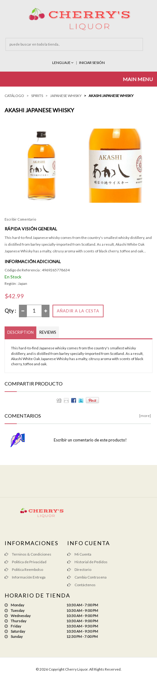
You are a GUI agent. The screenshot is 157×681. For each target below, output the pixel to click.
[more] (145, 415)
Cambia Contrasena (87, 577)
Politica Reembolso (24, 569)
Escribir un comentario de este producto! (90, 439)
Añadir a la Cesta (78, 310)
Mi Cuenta (79, 554)
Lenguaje (63, 62)
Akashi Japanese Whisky (111, 95)
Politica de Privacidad (25, 562)
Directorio (79, 569)
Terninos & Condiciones (28, 554)
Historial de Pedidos (87, 562)
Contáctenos (81, 584)
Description (20, 332)
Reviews (47, 332)
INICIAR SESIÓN (92, 62)
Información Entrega (25, 577)
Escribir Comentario (20, 219)
